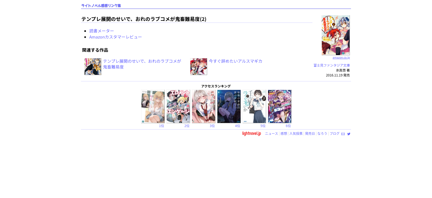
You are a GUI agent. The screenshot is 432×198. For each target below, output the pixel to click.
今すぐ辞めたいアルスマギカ (235, 61)
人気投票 (296, 133)
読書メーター (101, 31)
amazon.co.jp (336, 55)
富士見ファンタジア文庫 (332, 65)
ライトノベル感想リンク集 (101, 5)
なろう (322, 133)
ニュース (271, 133)
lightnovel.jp (251, 133)
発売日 (310, 133)
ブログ (334, 133)
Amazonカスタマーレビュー (115, 37)
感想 (283, 133)
